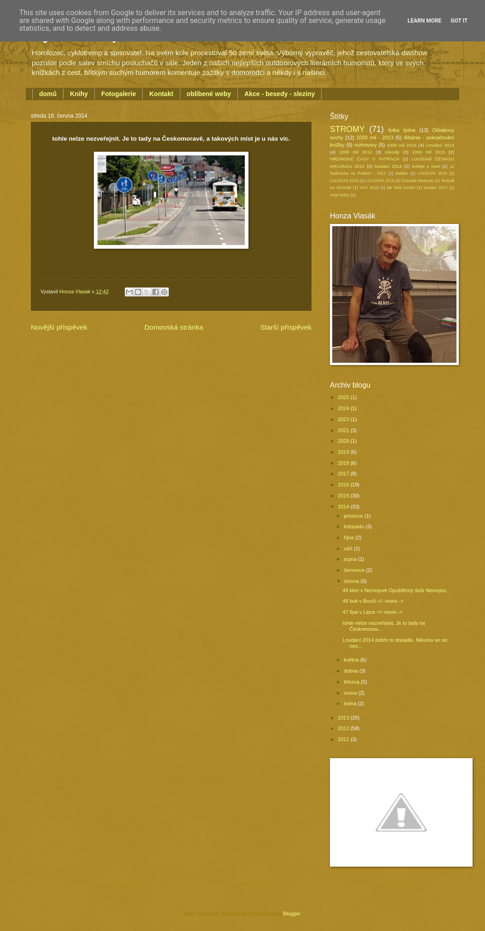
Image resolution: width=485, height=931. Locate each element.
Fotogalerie (118, 93)
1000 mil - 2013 (374, 137)
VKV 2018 (369, 187)
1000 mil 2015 (428, 151)
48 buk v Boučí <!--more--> (373, 601)
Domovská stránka (173, 327)
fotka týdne (402, 130)
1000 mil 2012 (355, 151)
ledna (351, 703)
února (351, 693)
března (352, 682)
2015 (344, 495)
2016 (344, 484)
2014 (344, 506)
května (352, 660)
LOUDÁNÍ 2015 (432, 173)
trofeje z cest (425, 166)
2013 (344, 717)
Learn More (425, 20)
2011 (344, 739)
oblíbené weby (209, 93)
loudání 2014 (388, 166)
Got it (459, 20)
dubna (351, 671)
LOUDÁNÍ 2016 (344, 180)
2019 (344, 452)
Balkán (402, 173)
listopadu (354, 526)
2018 (344, 463)
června (352, 581)
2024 (344, 408)
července (355, 570)
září (348, 548)
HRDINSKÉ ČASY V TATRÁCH (364, 158)
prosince (354, 516)
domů (48, 93)
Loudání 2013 (440, 145)
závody (392, 151)
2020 (344, 441)
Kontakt (161, 93)
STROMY (347, 129)
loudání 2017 (435, 187)
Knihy (79, 93)
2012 (344, 728)
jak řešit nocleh (401, 187)
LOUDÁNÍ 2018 (380, 180)
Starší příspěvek (286, 327)
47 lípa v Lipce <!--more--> (373, 612)
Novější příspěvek (59, 327)
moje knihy (339, 195)
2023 (344, 419)
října (349, 537)
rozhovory (365, 145)
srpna (351, 559)
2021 (344, 430)
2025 (344, 397)
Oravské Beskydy (417, 180)
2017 (344, 473)
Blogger (291, 913)
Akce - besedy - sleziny (279, 93)
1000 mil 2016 (402, 145)
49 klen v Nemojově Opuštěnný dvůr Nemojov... (396, 590)
